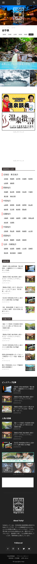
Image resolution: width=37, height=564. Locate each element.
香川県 (6, 240)
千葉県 (30, 192)
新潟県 (18, 205)
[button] (34, 2)
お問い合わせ (24, 558)
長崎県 (18, 248)
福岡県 (6, 248)
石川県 (12, 209)
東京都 (6, 196)
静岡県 (12, 205)
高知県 (18, 240)
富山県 (30, 205)
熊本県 (6, 253)
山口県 (30, 231)
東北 (8, 28)
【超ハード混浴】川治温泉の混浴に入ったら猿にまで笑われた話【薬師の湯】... (12, 326)
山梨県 (6, 205)
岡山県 (12, 231)
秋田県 (20, 34)
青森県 (25, 34)
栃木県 (12, 192)
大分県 (24, 248)
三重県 (24, 218)
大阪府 (6, 218)
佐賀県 (12, 248)
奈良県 (6, 222)
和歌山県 (31, 218)
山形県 (15, 34)
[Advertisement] (18, 147)
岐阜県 (18, 209)
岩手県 (31, 34)
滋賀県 (18, 218)
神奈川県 (13, 196)
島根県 (24, 231)
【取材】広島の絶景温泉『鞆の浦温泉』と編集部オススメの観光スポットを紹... (12, 268)
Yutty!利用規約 (11, 556)
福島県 (4, 34)
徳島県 (24, 240)
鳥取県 (18, 231)
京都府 (12, 218)
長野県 (24, 205)
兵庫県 (12, 222)
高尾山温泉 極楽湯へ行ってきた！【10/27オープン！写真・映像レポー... (13, 356)
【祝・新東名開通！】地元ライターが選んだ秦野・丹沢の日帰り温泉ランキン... (12, 309)
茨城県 (6, 192)
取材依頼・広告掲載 (14, 558)
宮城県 (9, 34)
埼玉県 (24, 192)
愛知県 (24, 209)
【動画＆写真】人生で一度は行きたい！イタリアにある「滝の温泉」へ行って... (12, 289)
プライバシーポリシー (23, 556)
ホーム (4, 28)
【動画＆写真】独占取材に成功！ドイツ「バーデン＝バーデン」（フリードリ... (12, 279)
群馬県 (18, 192)
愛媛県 (12, 240)
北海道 (6, 179)
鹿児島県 (13, 253)
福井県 (6, 209)
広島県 (6, 231)
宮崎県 (30, 248)
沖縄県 (20, 253)
